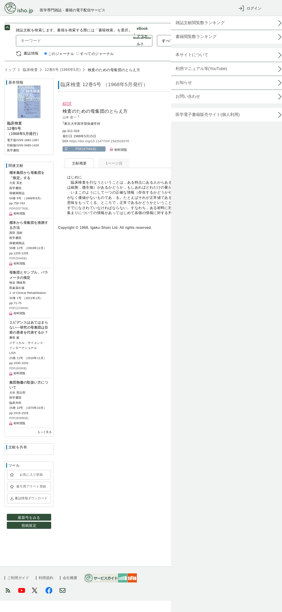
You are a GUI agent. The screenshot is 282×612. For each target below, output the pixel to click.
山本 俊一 (70, 128)
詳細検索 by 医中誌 (250, 65)
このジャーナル (59, 65)
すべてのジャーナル (95, 65)
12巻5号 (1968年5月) (62, 81)
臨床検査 (30, 81)
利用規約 (46, 589)
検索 (247, 52)
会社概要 (70, 589)
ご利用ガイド (18, 589)
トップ (10, 81)
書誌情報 (31, 65)
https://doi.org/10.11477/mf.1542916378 (99, 152)
